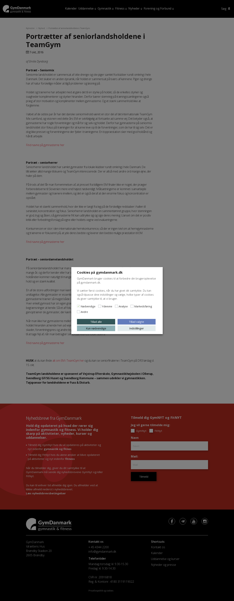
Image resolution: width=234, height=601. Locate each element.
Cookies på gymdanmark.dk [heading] (100, 272)
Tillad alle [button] (96, 321)
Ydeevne (107, 306)
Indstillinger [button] (136, 328)
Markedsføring (143, 306)
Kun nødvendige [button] (96, 328)
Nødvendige (88, 306)
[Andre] (78, 311)
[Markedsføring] (132, 306)
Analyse (123, 306)
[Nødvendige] (78, 306)
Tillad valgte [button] (136, 321)
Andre (84, 311)
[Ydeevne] (99, 306)
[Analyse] (116, 306)
